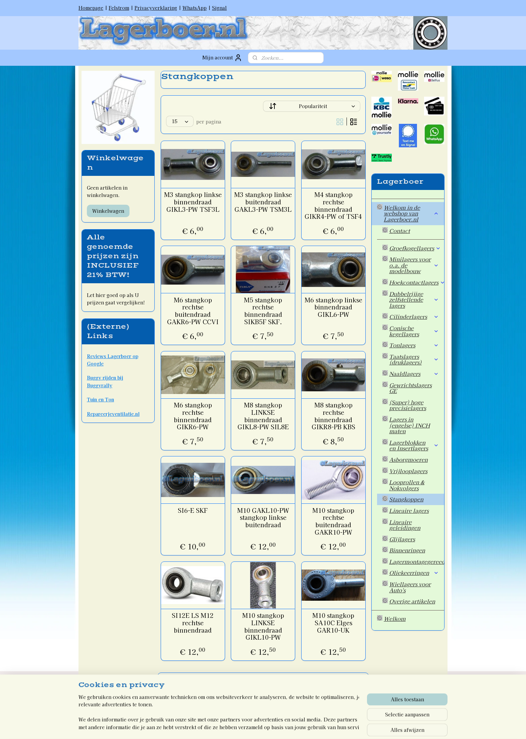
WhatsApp (194, 7)
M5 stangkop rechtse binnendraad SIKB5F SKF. (263, 310)
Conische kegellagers (414, 331)
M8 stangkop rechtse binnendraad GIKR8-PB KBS (333, 415)
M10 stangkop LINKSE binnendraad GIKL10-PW (263, 626)
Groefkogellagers (415, 248)
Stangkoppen (406, 499)
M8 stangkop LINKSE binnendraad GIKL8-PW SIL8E (262, 415)
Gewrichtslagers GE (410, 388)
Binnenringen (407, 550)
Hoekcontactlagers (416, 282)
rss (248, 726)
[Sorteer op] (311, 106)
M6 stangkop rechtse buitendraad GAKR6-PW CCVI (192, 310)
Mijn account (222, 58)
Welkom (395, 618)
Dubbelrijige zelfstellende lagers (414, 299)
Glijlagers (402, 539)
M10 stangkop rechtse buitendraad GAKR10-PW (333, 521)
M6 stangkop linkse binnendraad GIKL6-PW (333, 307)
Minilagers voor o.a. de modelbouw (414, 265)
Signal (219, 7)
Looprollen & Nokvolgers (406, 485)
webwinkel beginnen (272, 726)
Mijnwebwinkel (329, 726)
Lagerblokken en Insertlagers (414, 445)
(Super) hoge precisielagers (407, 405)
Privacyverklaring (156, 7)
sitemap (236, 726)
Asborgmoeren (408, 459)
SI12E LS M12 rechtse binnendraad (193, 623)
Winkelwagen (108, 210)
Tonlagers (414, 345)
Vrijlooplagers (408, 471)
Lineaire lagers (409, 510)
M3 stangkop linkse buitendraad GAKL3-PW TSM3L (263, 202)
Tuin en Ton (100, 399)
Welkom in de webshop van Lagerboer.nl (411, 213)
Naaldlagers (414, 374)
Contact (399, 231)
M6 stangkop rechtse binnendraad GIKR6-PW (192, 415)
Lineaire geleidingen (404, 525)
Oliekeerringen (414, 573)
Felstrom (119, 7)
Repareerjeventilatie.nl (113, 413)
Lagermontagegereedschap (416, 561)
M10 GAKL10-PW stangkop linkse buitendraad (263, 518)
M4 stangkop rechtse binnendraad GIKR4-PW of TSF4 (333, 205)
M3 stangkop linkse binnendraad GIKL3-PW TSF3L (192, 202)
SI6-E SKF (193, 510)
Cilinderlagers (414, 316)
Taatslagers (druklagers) (414, 359)
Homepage (90, 7)
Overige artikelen (412, 601)
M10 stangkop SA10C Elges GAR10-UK (333, 623)
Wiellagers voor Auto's (410, 587)
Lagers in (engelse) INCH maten (409, 425)
